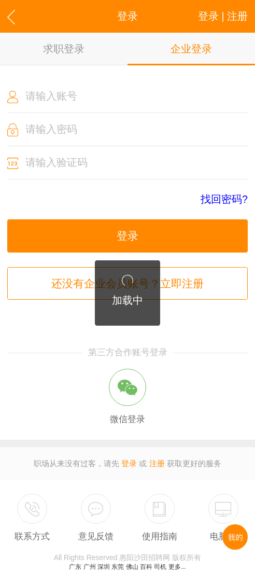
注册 (157, 463)
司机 (160, 566)
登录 (127, 236)
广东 (75, 566)
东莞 (117, 566)
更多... (177, 566)
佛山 (132, 566)
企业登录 (191, 48)
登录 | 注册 (223, 16)
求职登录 (63, 48)
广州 (89, 566)
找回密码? (224, 199)
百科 (146, 566)
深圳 (103, 566)
